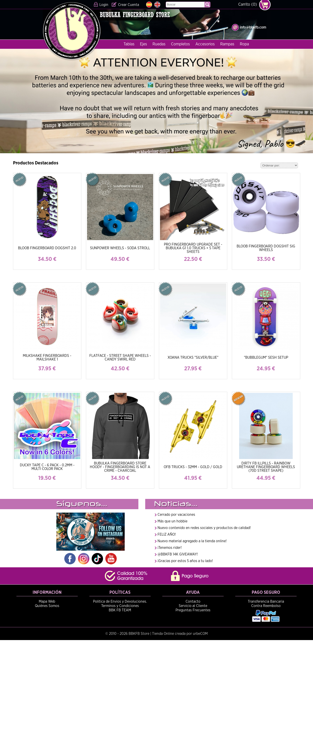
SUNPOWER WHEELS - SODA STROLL (120, 248)
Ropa (244, 44)
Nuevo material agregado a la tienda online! (192, 541)
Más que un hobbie (172, 521)
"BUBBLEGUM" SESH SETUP (266, 357)
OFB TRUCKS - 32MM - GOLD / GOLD (193, 467)
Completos (180, 44)
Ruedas (159, 44)
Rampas (227, 44)
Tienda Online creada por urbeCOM (180, 633)
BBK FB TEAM (120, 610)
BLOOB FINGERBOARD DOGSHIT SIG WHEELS (266, 248)
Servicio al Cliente (193, 606)
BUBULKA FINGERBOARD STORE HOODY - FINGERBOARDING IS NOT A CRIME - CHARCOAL (120, 467)
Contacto (193, 601)
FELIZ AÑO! (167, 534)
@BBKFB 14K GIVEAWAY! (178, 554)
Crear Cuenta (128, 5)
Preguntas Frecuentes (193, 610)
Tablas (129, 44)
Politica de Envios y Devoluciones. (120, 601)
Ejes (143, 44)
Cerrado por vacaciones (176, 514)
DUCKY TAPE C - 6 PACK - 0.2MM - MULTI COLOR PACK (47, 467)
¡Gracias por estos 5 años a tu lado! (185, 561)
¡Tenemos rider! (170, 548)
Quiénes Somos (47, 606)
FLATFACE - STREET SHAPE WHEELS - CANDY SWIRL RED (120, 357)
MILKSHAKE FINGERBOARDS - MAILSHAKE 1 (47, 357)
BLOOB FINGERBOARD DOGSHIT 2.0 (47, 248)
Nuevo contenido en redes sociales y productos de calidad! (204, 528)
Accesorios (205, 44)
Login (103, 5)
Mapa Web (47, 601)
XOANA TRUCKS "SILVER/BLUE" (193, 357)
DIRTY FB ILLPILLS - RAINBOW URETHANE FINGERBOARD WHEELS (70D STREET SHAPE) (266, 467)
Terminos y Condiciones (120, 606)
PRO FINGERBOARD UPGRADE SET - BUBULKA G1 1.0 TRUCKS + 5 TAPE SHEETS (193, 248)
